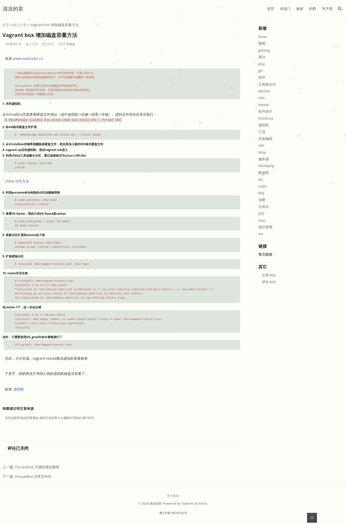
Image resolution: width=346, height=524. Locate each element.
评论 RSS (269, 281)
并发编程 (265, 138)
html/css (265, 118)
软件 (261, 77)
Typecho (187, 503)
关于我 (327, 8)
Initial (202, 503)
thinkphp (266, 165)
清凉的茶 (12, 8)
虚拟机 (19, 389)
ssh (261, 145)
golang (264, 50)
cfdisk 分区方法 (17, 181)
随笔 (261, 43)
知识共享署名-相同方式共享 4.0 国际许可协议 (51, 418)
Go (260, 179)
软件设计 (265, 111)
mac (262, 220)
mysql (263, 104)
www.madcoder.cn (28, 58)
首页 (270, 8)
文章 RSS (269, 275)
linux (262, 36)
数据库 (263, 172)
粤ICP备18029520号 (173, 513)
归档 (312, 8)
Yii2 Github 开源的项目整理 (37, 467)
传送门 (285, 8)
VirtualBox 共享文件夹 (33, 476)
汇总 (261, 131)
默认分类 (20, 24)
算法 (261, 57)
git (260, 70)
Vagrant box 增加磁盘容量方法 (39, 35)
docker (264, 91)
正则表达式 (267, 84)
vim (261, 97)
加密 (261, 199)
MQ (261, 193)
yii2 (261, 213)
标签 (299, 8)
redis (262, 186)
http (262, 152)
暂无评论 (48, 44)
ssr (260, 233)
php (261, 64)
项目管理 (265, 227)
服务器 (263, 159)
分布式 (263, 206)
